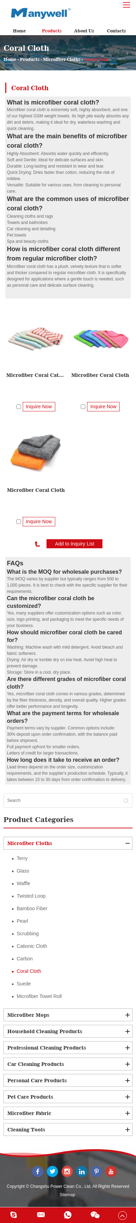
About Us (84, 30)
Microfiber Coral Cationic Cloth (35, 375)
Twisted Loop (31, 896)
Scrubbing (28, 933)
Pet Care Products (30, 1097)
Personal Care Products (37, 1080)
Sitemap (67, 1194)
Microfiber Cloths (61, 59)
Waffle (23, 883)
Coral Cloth (96, 59)
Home (19, 30)
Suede (24, 983)
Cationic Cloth (32, 946)
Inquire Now (39, 406)
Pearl (22, 921)
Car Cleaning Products (35, 1064)
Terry (22, 858)
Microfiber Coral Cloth (100, 375)
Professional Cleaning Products (46, 1048)
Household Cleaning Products (44, 1031)
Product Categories (38, 819)
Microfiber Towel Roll (39, 996)
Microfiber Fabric (29, 1113)
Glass (23, 871)
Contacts (116, 30)
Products (52, 30)
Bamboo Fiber (32, 908)
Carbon (25, 958)
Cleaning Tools (26, 1129)
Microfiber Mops (28, 1015)
